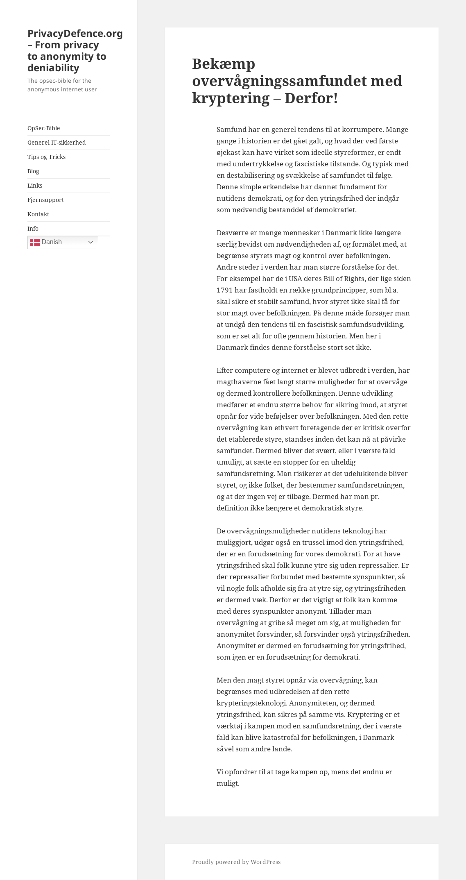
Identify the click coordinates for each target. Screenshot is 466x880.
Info (32, 228)
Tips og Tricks (46, 157)
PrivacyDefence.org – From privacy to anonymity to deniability (75, 50)
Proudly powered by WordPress (236, 862)
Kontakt (38, 214)
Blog (33, 171)
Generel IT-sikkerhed (56, 142)
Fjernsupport (45, 200)
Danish (46, 242)
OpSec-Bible (43, 128)
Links (34, 185)
